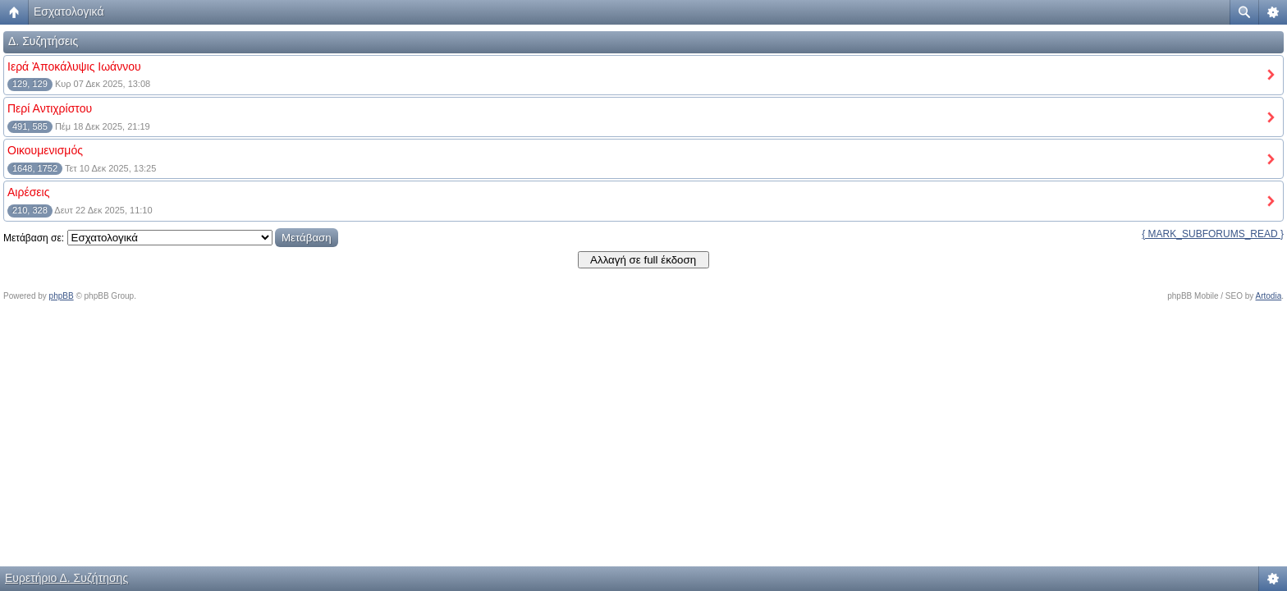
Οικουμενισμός (45, 150)
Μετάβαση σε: (33, 238)
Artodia (1269, 295)
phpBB (61, 295)
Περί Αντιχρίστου (49, 108)
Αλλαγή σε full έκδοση (643, 260)
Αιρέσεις (28, 192)
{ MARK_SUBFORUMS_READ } (1213, 234)
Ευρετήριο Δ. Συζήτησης (66, 577)
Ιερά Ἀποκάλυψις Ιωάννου (74, 66)
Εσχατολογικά (69, 11)
